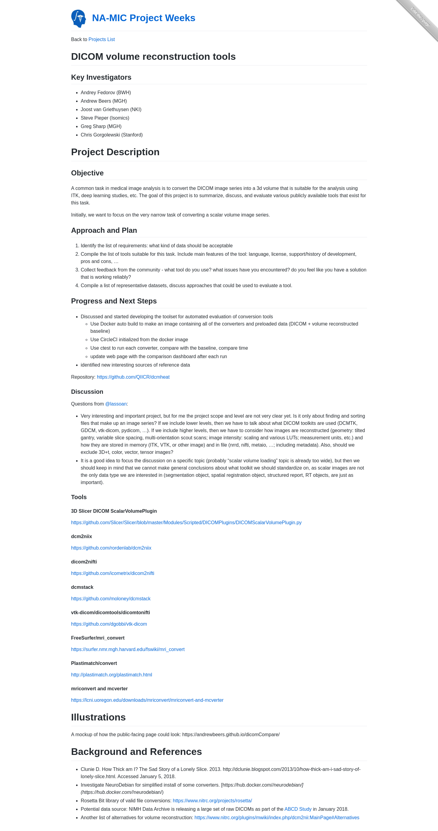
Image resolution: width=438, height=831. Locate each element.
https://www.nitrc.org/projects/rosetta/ (212, 800)
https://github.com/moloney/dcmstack (111, 598)
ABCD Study (298, 809)
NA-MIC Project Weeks (144, 17)
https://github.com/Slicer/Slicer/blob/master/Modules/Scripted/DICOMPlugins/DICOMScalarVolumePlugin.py (186, 522)
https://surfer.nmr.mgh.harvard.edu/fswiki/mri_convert (128, 649)
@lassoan (115, 403)
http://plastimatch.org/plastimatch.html (111, 674)
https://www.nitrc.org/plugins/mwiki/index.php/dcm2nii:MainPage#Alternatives (277, 817)
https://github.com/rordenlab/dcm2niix (111, 547)
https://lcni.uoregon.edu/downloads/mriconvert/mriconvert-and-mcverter (147, 700)
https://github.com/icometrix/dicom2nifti (113, 573)
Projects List (101, 39)
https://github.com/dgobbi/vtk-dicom (109, 624)
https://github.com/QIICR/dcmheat (133, 377)
